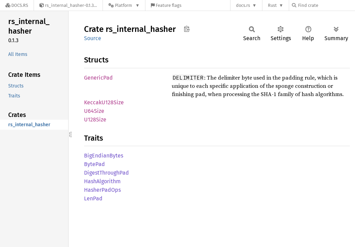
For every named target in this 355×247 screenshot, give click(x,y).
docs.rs (243, 5)
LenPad (93, 198)
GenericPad (98, 77)
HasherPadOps (102, 190)
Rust (272, 5)
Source (92, 38)
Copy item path (186, 29)
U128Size (95, 119)
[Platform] (124, 5)
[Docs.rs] (17, 5)
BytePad (94, 164)
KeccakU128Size (104, 102)
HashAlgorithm (102, 181)
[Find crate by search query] (326, 5)
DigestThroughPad (106, 172)
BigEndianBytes (103, 155)
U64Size (94, 111)
